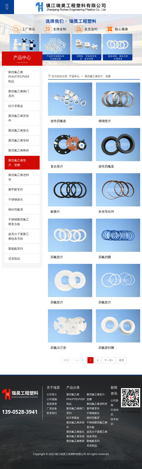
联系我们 (52, 413)
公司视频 (52, 399)
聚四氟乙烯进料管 (18, 177)
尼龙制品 (14, 258)
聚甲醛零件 (15, 189)
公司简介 (52, 394)
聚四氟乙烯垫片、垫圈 (17, 162)
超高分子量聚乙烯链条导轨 (18, 236)
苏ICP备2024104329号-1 (71, 464)
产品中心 (74, 76)
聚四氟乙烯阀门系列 (18, 93)
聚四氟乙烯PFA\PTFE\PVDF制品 (19, 76)
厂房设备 (52, 408)
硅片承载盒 (15, 106)
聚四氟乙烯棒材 (18, 150)
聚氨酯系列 (15, 249)
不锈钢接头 (15, 199)
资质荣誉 (52, 403)
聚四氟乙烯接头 (18, 130)
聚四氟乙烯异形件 (18, 118)
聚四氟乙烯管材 (18, 140)
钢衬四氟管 (15, 209)
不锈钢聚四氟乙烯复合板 (18, 221)
